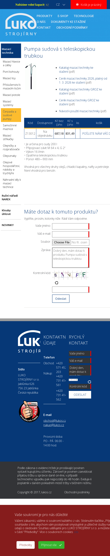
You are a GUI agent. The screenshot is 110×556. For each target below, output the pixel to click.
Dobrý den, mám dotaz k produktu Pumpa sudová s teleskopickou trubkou (70, 258)
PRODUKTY (44, 16)
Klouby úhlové (6, 212)
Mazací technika (60, 45)
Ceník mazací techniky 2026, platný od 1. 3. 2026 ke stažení (83, 80)
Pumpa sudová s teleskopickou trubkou (58, 53)
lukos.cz (46, 492)
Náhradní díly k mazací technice (12, 183)
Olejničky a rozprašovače (11, 147)
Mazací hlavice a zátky (11, 63)
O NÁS (41, 22)
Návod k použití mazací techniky (79, 111)
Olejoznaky (9, 155)
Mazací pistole (11, 95)
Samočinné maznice (10, 127)
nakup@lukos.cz (53, 425)
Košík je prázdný (91, 5)
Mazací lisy (9, 78)
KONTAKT (44, 28)
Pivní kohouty (11, 71)
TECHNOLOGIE (84, 16)
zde (76, 532)
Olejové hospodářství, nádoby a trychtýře (11, 167)
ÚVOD (37, 45)
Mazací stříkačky (8, 137)
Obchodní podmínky (77, 492)
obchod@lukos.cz (54, 421)
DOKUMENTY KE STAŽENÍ (68, 22)
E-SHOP (63, 16)
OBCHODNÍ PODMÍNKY (72, 28)
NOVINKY (8, 225)
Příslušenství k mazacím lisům (12, 86)
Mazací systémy (8, 103)
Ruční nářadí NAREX (10, 197)
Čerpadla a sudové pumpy (49, 49)
